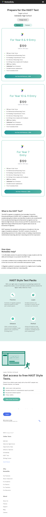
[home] (7, 2)
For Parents (6, 484)
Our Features (6, 476)
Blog (4, 509)
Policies (5, 504)
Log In (7, 414)
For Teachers (6, 487)
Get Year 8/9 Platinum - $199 (23, 76)
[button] (43, 2)
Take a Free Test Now (11, 400)
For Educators (7, 490)
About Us (5, 501)
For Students (6, 481)
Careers (5, 512)
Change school (23, 20)
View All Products (6, 461)
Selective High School (9, 444)
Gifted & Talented (8, 449)
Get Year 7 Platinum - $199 (23, 191)
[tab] (18, 25)
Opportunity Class (8, 447)
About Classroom (8, 479)
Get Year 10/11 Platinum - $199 (23, 132)
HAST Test (6, 455)
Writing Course (7, 458)
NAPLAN (5, 441)
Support (5, 506)
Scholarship (6, 452)
